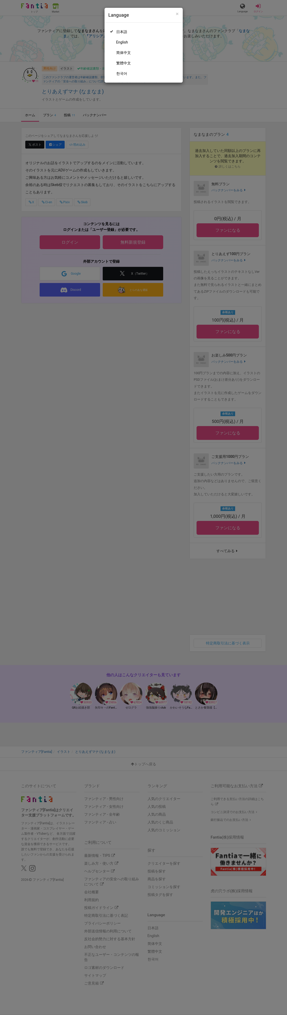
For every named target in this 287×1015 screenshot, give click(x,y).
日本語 (121, 32)
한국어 (121, 73)
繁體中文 (123, 63)
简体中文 (123, 53)
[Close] (177, 14)
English (122, 42)
